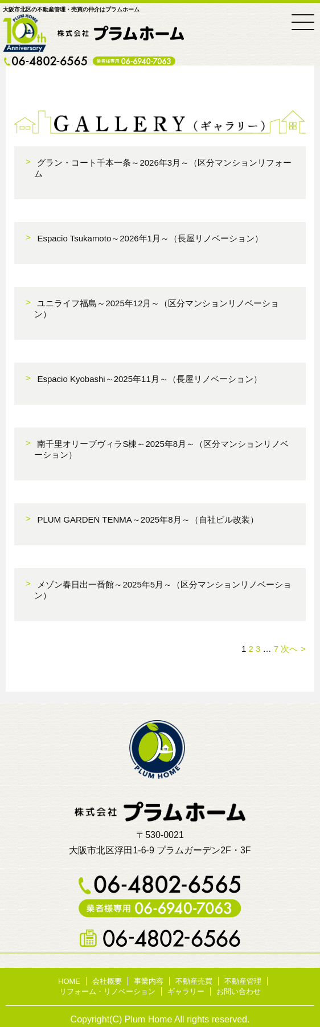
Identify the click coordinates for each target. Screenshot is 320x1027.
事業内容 (148, 981)
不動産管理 (242, 981)
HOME (69, 981)
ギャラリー (185, 991)
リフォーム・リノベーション (107, 991)
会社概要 (107, 981)
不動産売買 (193, 981)
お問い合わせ (238, 991)
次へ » (293, 649)
